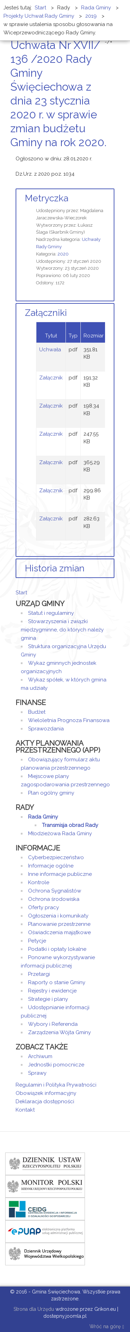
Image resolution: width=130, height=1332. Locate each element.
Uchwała (50, 349)
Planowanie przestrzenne (59, 924)
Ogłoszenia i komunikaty (58, 916)
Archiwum (40, 1056)
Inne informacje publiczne (60, 874)
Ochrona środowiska (53, 899)
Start (21, 592)
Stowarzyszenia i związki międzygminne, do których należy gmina (62, 629)
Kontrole (38, 882)
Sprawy (37, 1073)
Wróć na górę (106, 1327)
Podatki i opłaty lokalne (57, 949)
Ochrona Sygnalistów (54, 891)
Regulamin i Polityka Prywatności (56, 1085)
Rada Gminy (43, 817)
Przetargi (39, 974)
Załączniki (46, 313)
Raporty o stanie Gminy (56, 982)
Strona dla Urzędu (33, 1309)
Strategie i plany (48, 999)
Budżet (36, 712)
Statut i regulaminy (51, 613)
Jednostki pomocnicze (56, 1065)
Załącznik (51, 378)
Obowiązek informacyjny (46, 1093)
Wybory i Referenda (53, 1024)
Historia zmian (55, 568)
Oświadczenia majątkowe (59, 932)
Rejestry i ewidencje (52, 991)
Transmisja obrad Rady (70, 825)
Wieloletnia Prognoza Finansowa (69, 720)
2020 (63, 254)
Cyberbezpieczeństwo (56, 857)
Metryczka (46, 198)
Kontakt (25, 1110)
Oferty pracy (43, 907)
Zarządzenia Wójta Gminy (59, 1032)
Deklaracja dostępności (45, 1101)
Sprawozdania (46, 729)
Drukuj (104, 155)
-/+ (108, 42)
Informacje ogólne (50, 866)
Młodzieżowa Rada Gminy (60, 833)
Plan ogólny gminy (51, 793)
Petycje (37, 941)
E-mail (112, 155)
